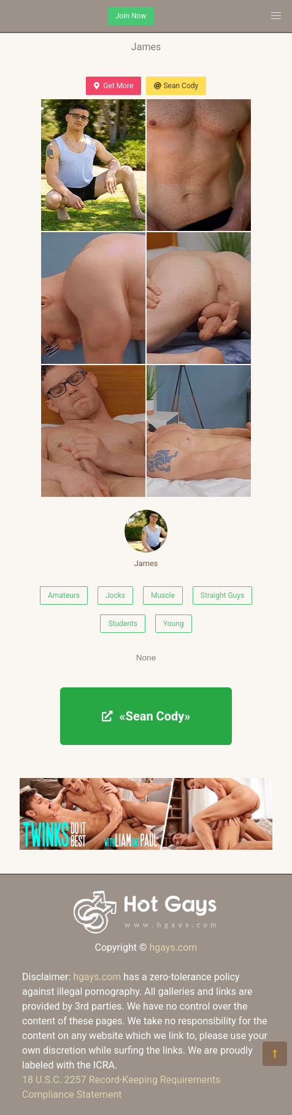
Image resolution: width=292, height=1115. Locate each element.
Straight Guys (222, 595)
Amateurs (64, 595)
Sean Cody (176, 85)
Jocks (115, 595)
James (146, 539)
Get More (113, 85)
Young (173, 623)
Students (122, 623)
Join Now (130, 16)
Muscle (163, 595)
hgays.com (173, 947)
